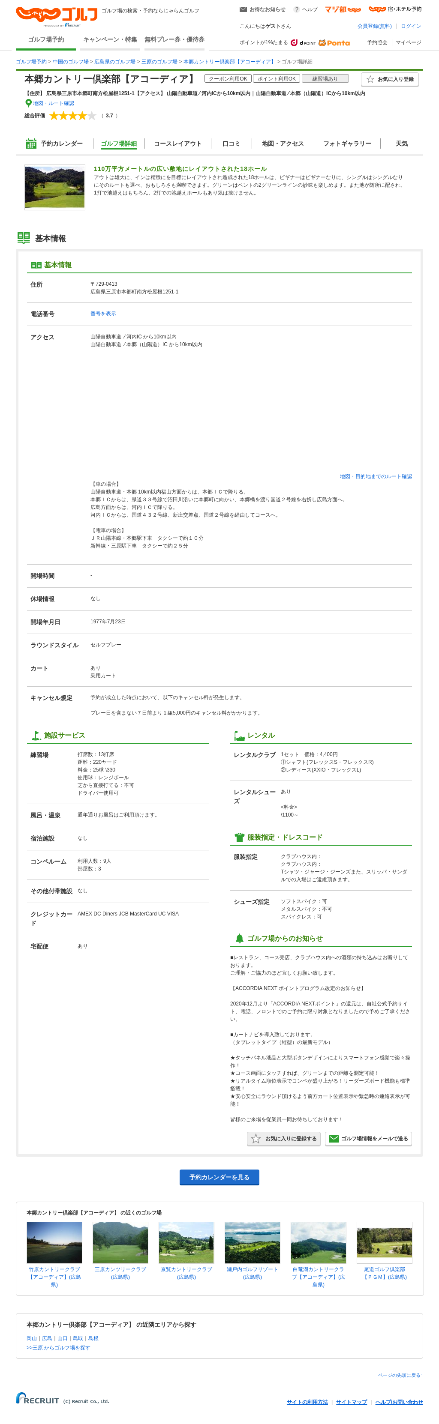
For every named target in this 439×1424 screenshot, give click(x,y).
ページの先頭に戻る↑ (400, 1375)
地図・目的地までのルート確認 (376, 476)
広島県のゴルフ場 (114, 62)
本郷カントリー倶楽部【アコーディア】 (229, 62)
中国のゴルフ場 (71, 62)
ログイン (411, 26)
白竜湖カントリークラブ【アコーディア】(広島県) (318, 1277)
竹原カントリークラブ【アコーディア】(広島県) (54, 1277)
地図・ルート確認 (53, 103)
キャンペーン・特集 (110, 39)
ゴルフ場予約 (46, 39)
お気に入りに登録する (284, 1139)
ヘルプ (310, 9)
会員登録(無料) (375, 26)
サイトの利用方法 (307, 1402)
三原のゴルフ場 (159, 62)
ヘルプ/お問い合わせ (399, 1402)
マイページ (408, 42)
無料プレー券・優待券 (174, 39)
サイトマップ (351, 1402)
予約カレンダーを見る (219, 1177)
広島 (47, 1338)
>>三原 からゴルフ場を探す (58, 1348)
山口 (62, 1338)
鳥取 (78, 1338)
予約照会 (377, 42)
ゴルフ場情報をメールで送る (368, 1139)
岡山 (32, 1338)
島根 (93, 1338)
